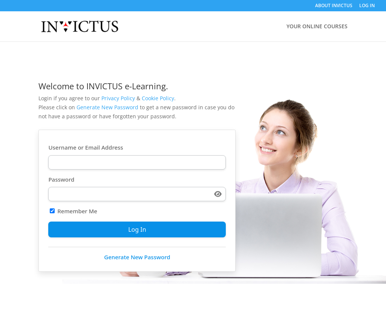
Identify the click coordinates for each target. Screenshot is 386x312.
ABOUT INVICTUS (333, 6)
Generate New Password (107, 107)
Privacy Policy (118, 98)
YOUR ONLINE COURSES (317, 27)
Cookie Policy (158, 98)
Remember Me (73, 211)
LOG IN (367, 6)
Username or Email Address (85, 147)
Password (61, 179)
